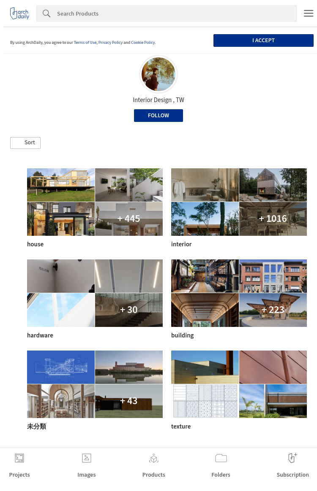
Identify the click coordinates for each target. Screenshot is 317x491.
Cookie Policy (143, 43)
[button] (25, 143)
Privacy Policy (110, 43)
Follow (158, 115)
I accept (263, 40)
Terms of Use (85, 43)
